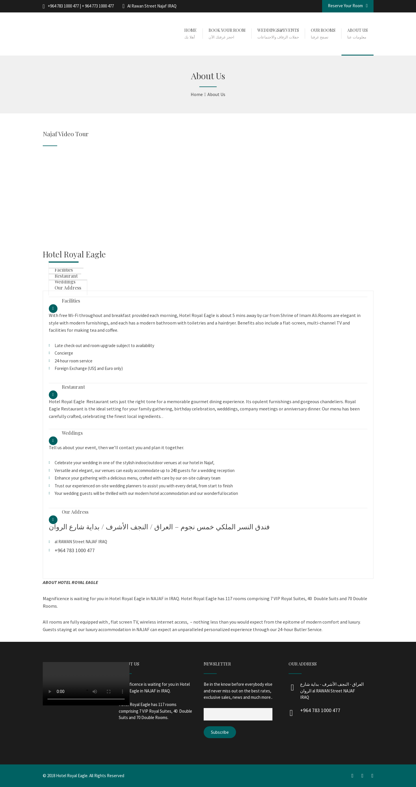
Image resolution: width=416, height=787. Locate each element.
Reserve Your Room (348, 5)
